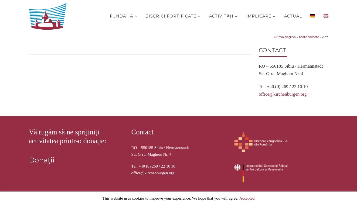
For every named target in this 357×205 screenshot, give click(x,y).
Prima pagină (285, 37)
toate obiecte (309, 37)
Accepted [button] (247, 198)
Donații (42, 160)
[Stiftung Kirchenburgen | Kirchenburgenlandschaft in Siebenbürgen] (49, 15)
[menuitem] (312, 15)
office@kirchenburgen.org (283, 94)
